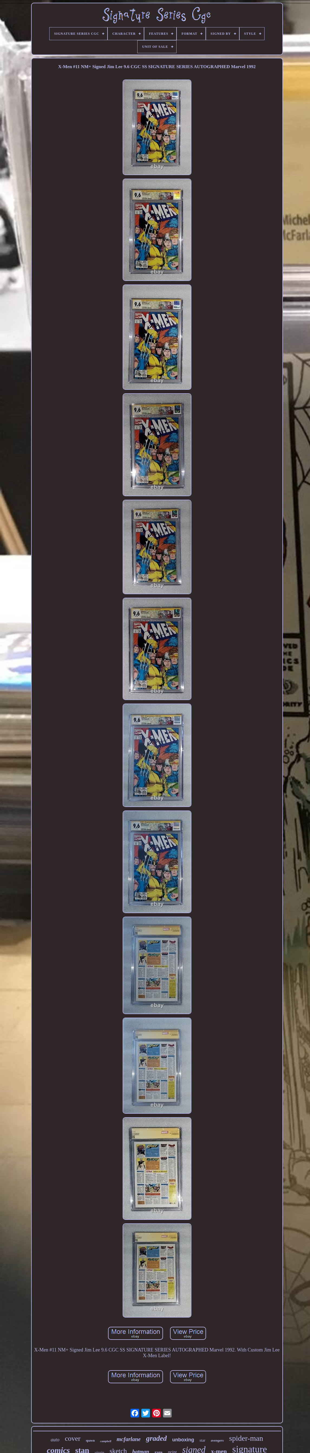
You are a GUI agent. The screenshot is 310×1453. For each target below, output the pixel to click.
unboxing (183, 1439)
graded (156, 1438)
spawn (90, 1440)
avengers (217, 1440)
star (202, 1440)
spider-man (246, 1438)
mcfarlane (129, 1439)
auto (55, 1439)
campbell (105, 1441)
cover (72, 1438)
